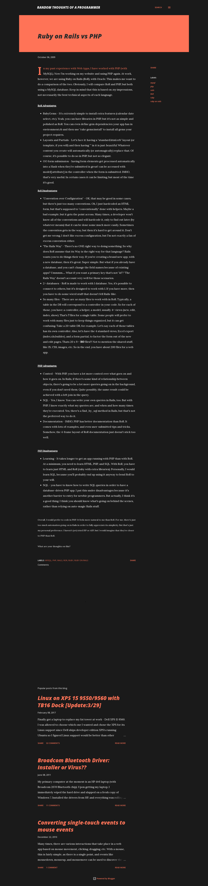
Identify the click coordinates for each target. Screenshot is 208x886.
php (152, 86)
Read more (120, 743)
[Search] (158, 7)
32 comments (53, 743)
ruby (152, 97)
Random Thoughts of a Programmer (68, 7)
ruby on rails (155, 101)
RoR (152, 94)
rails (152, 90)
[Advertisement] (82, 653)
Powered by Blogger (104, 878)
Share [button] (153, 67)
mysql (152, 82)
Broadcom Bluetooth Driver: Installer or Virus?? (73, 764)
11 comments (53, 805)
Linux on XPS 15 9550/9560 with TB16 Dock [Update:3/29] (79, 701)
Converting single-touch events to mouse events (81, 826)
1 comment (52, 867)
